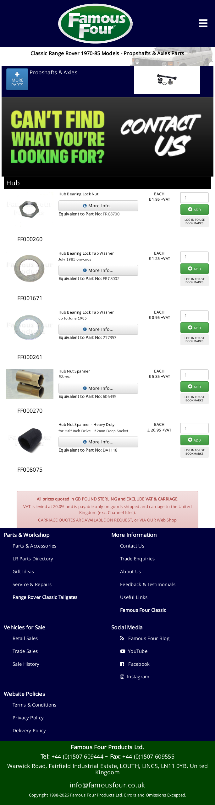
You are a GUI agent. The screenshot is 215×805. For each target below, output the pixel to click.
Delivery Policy (29, 730)
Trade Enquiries (137, 558)
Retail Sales (25, 638)
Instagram (135, 676)
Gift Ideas (23, 571)
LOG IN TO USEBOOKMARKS (195, 221)
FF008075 (29, 469)
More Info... (98, 206)
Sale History (26, 664)
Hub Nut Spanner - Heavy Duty (86, 424)
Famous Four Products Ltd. (107, 747)
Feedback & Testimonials (147, 584)
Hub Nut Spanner (74, 371)
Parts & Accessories (35, 546)
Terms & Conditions (34, 705)
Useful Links (134, 597)
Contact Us (132, 546)
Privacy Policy (28, 717)
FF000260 (29, 239)
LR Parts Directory (33, 558)
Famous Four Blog (144, 638)
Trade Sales (25, 651)
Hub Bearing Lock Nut (78, 194)
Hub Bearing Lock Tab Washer (86, 253)
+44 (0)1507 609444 (77, 756)
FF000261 (29, 357)
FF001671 (29, 298)
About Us (130, 571)
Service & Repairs (32, 584)
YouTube (133, 651)
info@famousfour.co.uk (107, 784)
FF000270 (29, 410)
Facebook (135, 664)
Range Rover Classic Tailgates (45, 597)
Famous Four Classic (143, 610)
